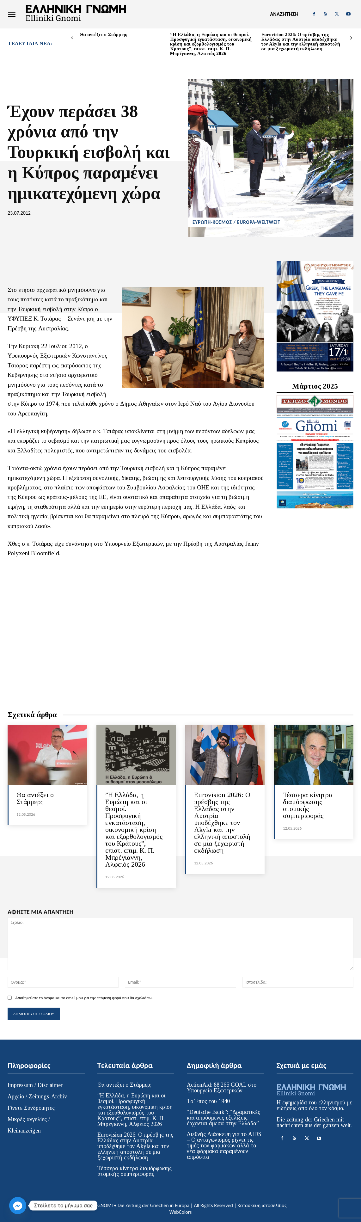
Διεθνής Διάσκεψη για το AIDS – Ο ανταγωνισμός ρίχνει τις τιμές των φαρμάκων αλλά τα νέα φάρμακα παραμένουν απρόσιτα (224, 1145)
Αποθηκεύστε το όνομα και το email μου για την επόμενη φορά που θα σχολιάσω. (83, 997)
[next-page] (351, 38)
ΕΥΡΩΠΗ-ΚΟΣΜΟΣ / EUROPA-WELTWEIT (236, 222)
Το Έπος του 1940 (208, 1101)
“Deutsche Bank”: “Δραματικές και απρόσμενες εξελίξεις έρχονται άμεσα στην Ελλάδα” (223, 1118)
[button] (284, 14)
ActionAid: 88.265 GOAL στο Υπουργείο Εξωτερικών (221, 1088)
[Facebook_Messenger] (17, 1205)
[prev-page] (72, 38)
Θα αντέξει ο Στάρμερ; (103, 34)
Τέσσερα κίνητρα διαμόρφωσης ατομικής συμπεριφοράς (308, 805)
